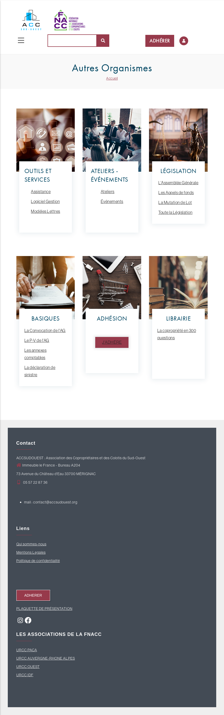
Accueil (112, 78)
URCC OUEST (28, 666)
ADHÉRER (160, 40)
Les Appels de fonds (176, 192)
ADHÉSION (112, 318)
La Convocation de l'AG (45, 330)
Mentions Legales (31, 552)
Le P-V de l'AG (36, 340)
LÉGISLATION (178, 171)
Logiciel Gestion (45, 201)
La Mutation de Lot (175, 202)
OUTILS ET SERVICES (38, 175)
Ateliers (107, 191)
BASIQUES (45, 318)
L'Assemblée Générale (178, 182)
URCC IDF (24, 675)
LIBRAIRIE (178, 318)
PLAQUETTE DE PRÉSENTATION (44, 608)
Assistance (41, 191)
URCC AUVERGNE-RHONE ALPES (45, 658)
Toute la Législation (175, 212)
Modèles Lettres (45, 211)
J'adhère (112, 342)
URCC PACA (26, 650)
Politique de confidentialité (38, 560)
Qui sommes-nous (31, 544)
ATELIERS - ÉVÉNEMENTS (109, 175)
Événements (112, 201)
